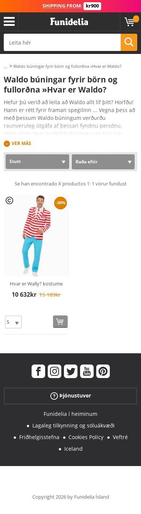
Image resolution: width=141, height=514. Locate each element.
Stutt (15, 161)
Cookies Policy (85, 437)
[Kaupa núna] (60, 321)
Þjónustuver (70, 396)
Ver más (21, 143)
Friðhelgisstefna (39, 437)
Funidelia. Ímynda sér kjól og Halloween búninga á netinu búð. (69, 22)
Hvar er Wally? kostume (36, 283)
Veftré (120, 437)
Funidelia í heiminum (70, 413)
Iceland (73, 448)
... (5, 66)
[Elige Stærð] (13, 322)
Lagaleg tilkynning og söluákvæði (73, 425)
